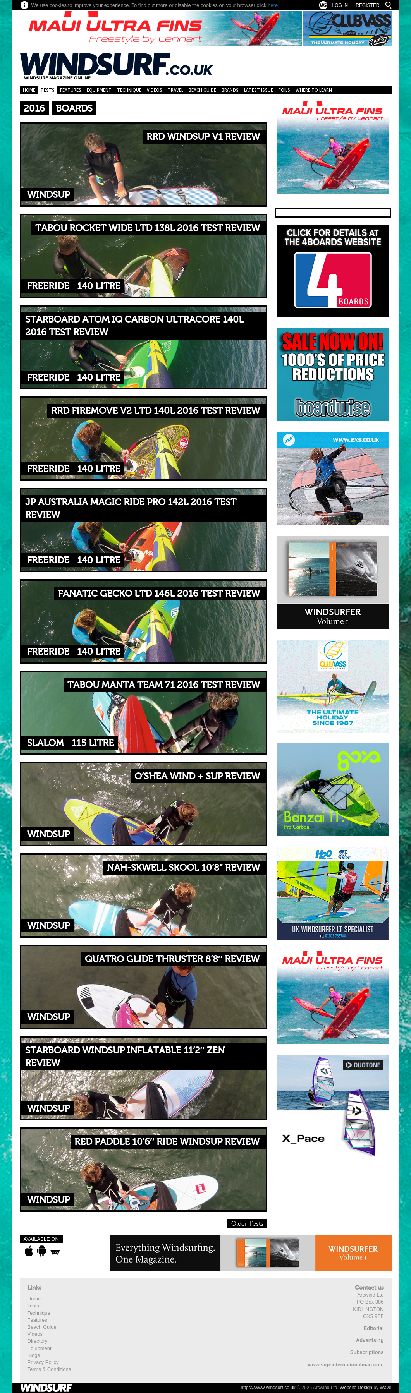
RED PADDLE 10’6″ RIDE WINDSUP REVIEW (167, 1142)
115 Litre (93, 743)
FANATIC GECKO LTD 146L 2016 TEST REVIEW (159, 593)
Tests (48, 90)
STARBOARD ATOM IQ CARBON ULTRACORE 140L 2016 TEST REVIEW (134, 326)
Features (70, 90)
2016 (34, 108)
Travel (175, 90)
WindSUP (48, 195)
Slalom (45, 743)
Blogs (34, 1355)
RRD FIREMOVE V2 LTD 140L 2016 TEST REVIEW (155, 411)
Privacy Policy (43, 1362)
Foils (284, 90)
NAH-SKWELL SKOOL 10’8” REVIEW (183, 868)
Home (29, 90)
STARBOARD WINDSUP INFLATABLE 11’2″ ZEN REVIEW (125, 1057)
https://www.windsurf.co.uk (268, 1387)
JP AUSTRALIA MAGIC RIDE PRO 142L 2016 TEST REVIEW (130, 509)
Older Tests (247, 1223)
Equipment (99, 90)
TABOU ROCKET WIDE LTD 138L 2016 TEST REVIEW (147, 228)
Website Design (356, 1387)
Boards (74, 108)
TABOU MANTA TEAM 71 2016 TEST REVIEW (163, 685)
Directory (38, 1341)
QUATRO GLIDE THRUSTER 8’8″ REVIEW (172, 959)
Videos (154, 90)
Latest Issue (258, 90)
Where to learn (314, 90)
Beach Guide (202, 90)
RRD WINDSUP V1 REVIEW (203, 137)
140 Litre (98, 286)
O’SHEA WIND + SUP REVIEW (197, 776)
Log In (340, 5)
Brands (230, 90)
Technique (129, 90)
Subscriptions (367, 1352)
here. (273, 5)
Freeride (48, 286)
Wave (385, 1387)
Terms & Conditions (49, 1369)
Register (367, 5)
